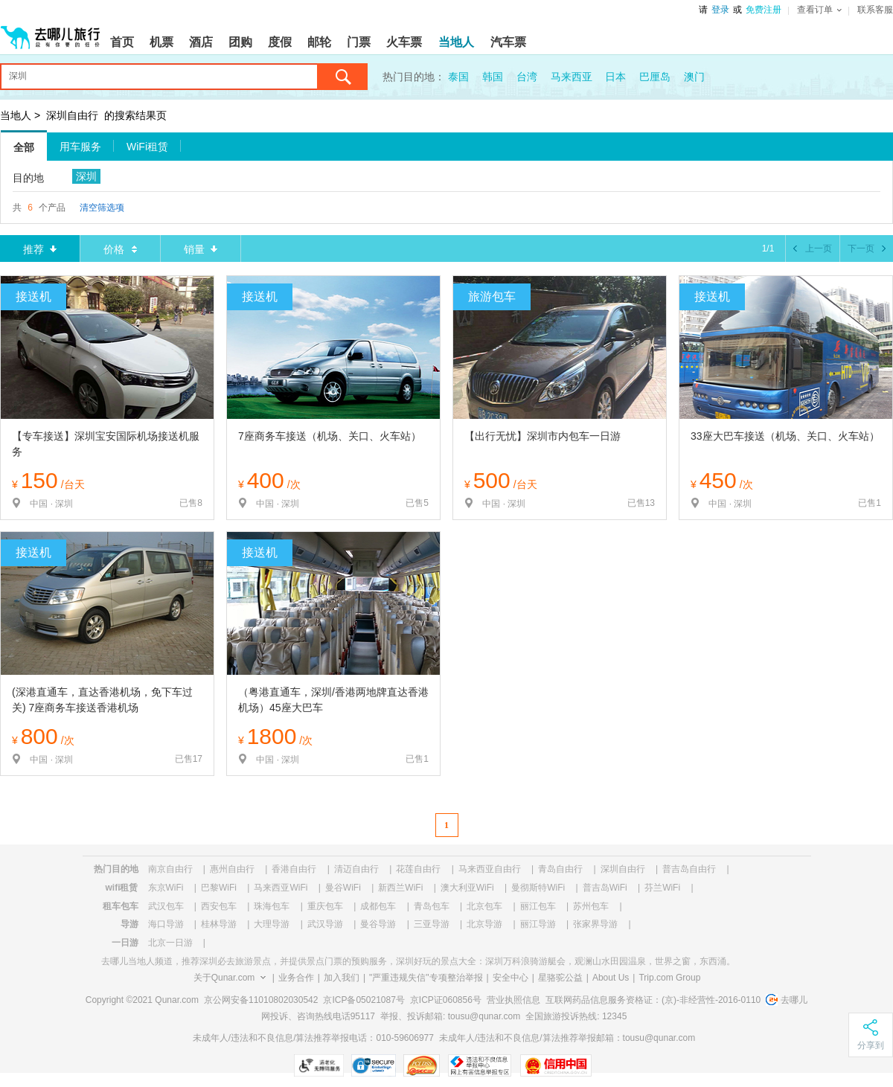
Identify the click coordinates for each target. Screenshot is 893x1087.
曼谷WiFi (343, 887)
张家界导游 (595, 924)
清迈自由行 (356, 869)
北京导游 (484, 924)
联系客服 (875, 9)
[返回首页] (50, 31)
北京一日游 (170, 942)
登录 (720, 9)
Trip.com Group (669, 977)
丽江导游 (538, 924)
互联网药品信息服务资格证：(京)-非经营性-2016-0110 (653, 1000)
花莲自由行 (418, 869)
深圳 (86, 176)
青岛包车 (431, 906)
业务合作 (296, 977)
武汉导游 (325, 924)
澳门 (694, 77)
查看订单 (819, 9)
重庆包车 (325, 906)
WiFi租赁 (147, 147)
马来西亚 (571, 77)
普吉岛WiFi (605, 887)
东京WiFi (166, 887)
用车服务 (80, 147)
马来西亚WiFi (280, 887)
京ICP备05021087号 (363, 1000)
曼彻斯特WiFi (538, 887)
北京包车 (484, 906)
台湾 (526, 77)
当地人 (15, 115)
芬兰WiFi (662, 887)
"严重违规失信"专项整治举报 (426, 977)
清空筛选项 (102, 207)
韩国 (492, 77)
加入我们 (341, 977)
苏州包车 (591, 906)
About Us (610, 977)
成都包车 (378, 906)
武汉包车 (166, 906)
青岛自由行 (560, 869)
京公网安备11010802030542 (261, 1000)
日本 (615, 77)
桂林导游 (219, 924)
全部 (23, 147)
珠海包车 (271, 906)
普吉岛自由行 (689, 869)
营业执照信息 (513, 1000)
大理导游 (271, 924)
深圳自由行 (72, 115)
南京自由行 (170, 869)
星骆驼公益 (560, 977)
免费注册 (763, 9)
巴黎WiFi (219, 887)
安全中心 (510, 977)
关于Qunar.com (224, 977)
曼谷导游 (378, 924)
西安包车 (219, 906)
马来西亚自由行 (489, 869)
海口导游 (166, 924)
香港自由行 (294, 869)
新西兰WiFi (400, 887)
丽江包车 (538, 906)
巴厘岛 (654, 77)
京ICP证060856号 (445, 1000)
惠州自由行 (232, 869)
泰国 (458, 77)
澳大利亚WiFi (467, 887)
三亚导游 (431, 924)
